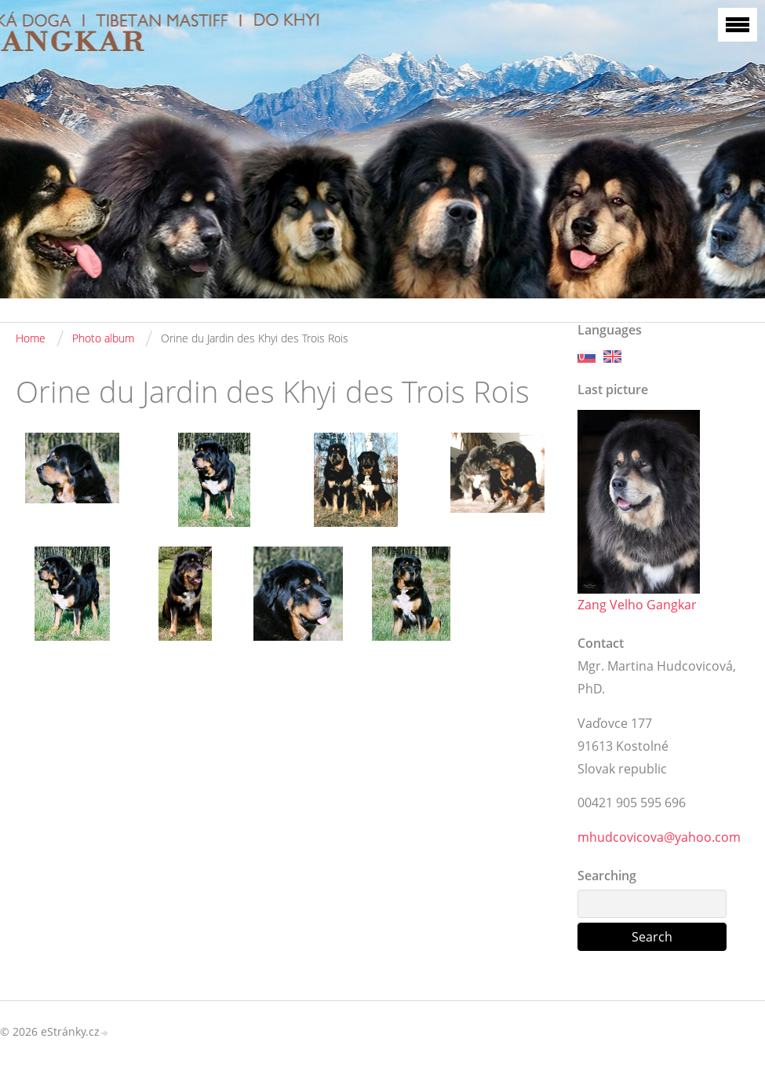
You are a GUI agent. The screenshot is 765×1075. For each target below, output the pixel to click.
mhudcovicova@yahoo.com (659, 837)
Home (31, 338)
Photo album (103, 338)
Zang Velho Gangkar (637, 604)
